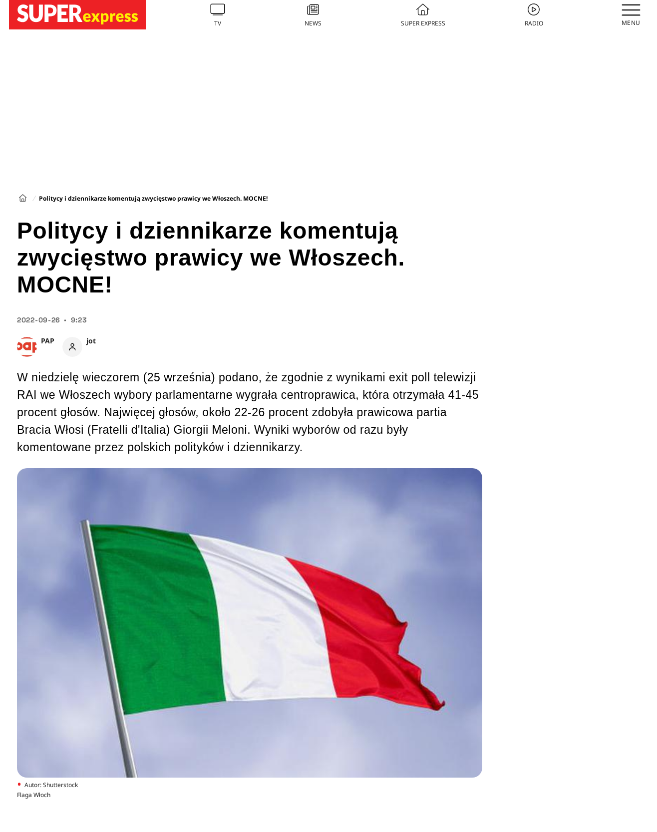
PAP (47, 340)
